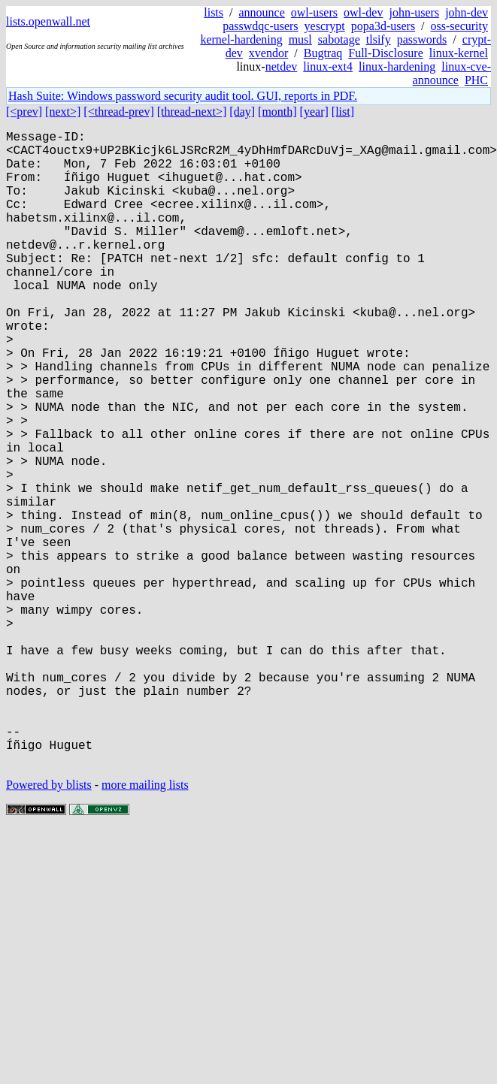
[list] (343, 111)
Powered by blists (49, 925)
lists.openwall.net (48, 21)
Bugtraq (323, 53)
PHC (476, 80)
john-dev (466, 12)
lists (213, 12)
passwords (422, 39)
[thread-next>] (192, 111)
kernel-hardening (241, 39)
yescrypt (325, 26)
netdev (281, 66)
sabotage (339, 39)
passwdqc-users (260, 26)
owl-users (314, 12)
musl (300, 39)
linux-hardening (397, 66)
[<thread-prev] (118, 111)
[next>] (62, 111)
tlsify (378, 39)
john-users (414, 12)
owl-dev (363, 12)
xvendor (268, 53)
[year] (314, 111)
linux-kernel (458, 53)
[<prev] (24, 111)
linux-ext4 (328, 66)
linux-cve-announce (452, 73)
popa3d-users (383, 26)
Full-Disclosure (385, 53)
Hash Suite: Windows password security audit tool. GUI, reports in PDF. (182, 95)
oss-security (459, 26)
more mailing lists (145, 925)
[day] (242, 111)
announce (262, 12)
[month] (277, 111)
